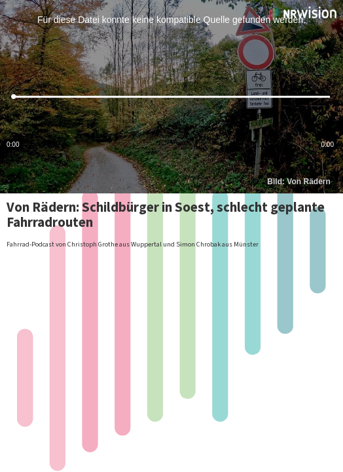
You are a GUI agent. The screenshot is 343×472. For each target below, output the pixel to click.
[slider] (171, 97)
